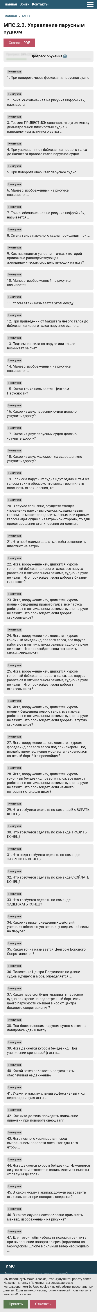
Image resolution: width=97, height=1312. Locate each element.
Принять (16, 1304)
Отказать (43, 1304)
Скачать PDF (19, 43)
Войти (24, 4)
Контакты (40, 4)
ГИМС (9, 1266)
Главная (10, 4)
